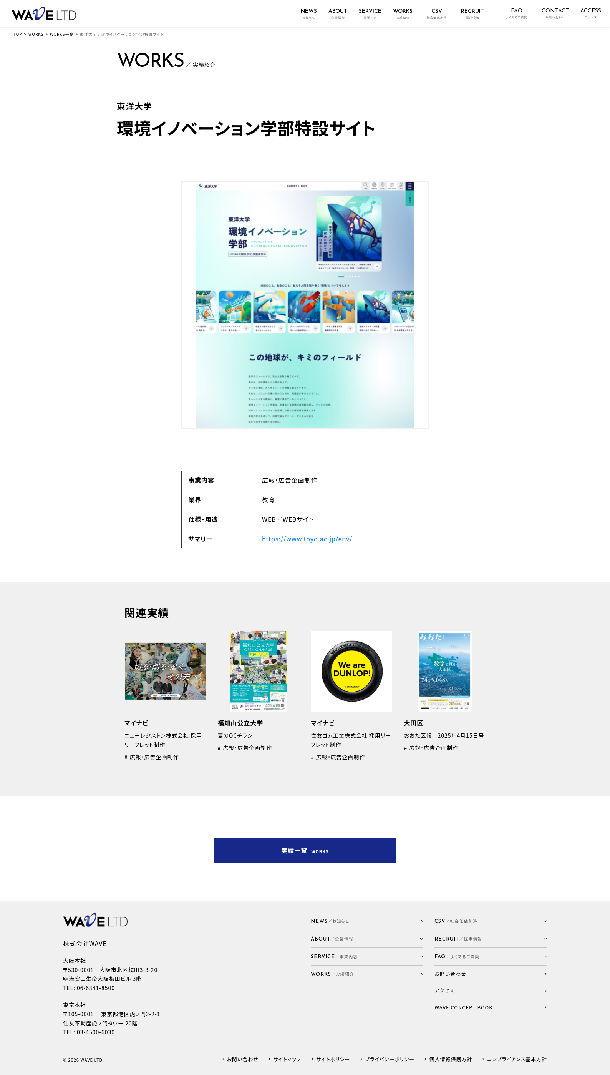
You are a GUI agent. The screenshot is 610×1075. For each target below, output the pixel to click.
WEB (269, 519)
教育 (268, 499)
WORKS (36, 34)
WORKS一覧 (61, 34)
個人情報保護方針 (450, 1059)
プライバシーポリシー (389, 1059)
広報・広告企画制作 (290, 479)
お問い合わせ (243, 1059)
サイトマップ (287, 1059)
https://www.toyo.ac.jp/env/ (307, 538)
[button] (367, 938)
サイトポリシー (333, 1059)
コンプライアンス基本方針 (517, 1059)
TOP (17, 34)
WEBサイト (298, 519)
